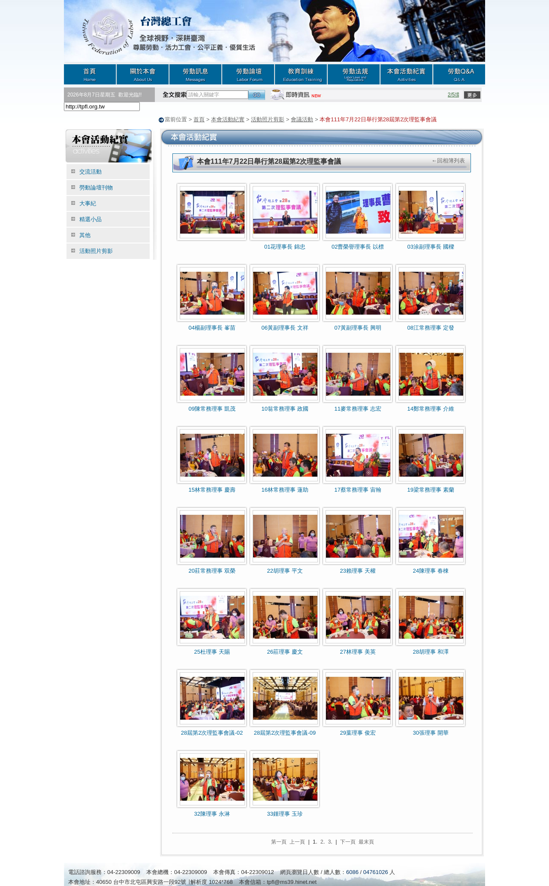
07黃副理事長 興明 (357, 327)
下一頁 (348, 841)
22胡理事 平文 (284, 570)
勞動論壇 (248, 74)
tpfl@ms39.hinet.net (292, 881)
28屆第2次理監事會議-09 (285, 732)
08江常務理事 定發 (430, 327)
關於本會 (142, 74)
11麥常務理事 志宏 (357, 408)
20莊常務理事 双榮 (211, 570)
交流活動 (90, 171)
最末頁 (366, 841)
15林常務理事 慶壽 (211, 489)
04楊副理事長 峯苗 (211, 327)
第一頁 (279, 841)
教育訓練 (300, 74)
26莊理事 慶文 (284, 651)
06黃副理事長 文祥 (284, 327)
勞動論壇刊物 (96, 187)
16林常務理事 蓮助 (284, 489)
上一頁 (297, 841)
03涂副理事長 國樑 (430, 246)
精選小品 (90, 219)
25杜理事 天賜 (211, 651)
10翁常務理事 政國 (284, 408)
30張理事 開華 (430, 732)
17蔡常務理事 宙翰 (357, 489)
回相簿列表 (451, 160)
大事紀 (87, 203)
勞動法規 (353, 74)
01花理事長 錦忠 (284, 246)
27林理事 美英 (357, 651)
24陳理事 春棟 (430, 570)
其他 (84, 234)
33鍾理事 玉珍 (284, 813)
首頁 (90, 74)
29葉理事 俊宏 (357, 732)
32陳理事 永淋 (211, 813)
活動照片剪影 (267, 119)
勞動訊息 (195, 74)
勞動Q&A (459, 74)
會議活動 (302, 119)
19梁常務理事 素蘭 (430, 489)
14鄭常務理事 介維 (430, 408)
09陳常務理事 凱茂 (211, 408)
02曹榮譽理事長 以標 (358, 246)
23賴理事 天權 (357, 570)
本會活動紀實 (406, 74)
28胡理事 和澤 (430, 651)
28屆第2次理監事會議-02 (212, 732)
